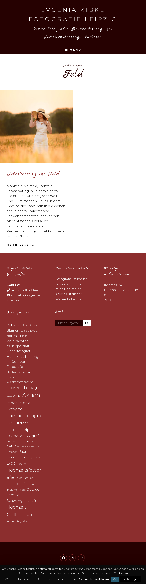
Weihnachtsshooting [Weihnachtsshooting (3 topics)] (20, 381)
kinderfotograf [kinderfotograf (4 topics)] (18, 351)
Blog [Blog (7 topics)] (11, 463)
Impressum (113, 285)
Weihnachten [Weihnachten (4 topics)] (18, 341)
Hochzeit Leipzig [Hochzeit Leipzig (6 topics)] (22, 387)
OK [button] (115, 579)
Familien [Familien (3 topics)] (28, 477)
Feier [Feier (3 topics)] (18, 477)
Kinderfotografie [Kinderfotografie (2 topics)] (30, 325)
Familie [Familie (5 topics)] (13, 495)
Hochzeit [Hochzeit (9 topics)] (16, 507)
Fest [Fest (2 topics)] (9, 362)
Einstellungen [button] (131, 579)
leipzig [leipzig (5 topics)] (12, 403)
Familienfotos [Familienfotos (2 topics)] (23, 446)
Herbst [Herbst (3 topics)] (11, 441)
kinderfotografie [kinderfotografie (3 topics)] (17, 521)
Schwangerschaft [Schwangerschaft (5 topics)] (21, 501)
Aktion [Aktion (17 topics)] (31, 395)
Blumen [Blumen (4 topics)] (13, 330)
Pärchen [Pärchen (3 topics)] (12, 451)
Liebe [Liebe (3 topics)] (33, 330)
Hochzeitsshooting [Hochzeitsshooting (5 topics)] (22, 357)
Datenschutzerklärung (94, 579)
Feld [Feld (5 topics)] (23, 336)
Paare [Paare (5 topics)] (23, 451)
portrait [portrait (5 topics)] (13, 336)
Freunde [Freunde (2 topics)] (35, 446)
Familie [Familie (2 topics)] (36, 458)
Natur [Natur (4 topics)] (20, 441)
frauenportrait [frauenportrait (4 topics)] (18, 346)
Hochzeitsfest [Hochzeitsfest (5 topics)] (18, 484)
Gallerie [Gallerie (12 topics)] (16, 515)
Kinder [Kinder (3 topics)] (17, 396)
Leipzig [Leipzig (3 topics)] (24, 330)
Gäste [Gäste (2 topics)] (23, 490)
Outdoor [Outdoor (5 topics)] (14, 430)
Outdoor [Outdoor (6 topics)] (20, 423)
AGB (107, 300)
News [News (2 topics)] (9, 396)
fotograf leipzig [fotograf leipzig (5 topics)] (19, 457)
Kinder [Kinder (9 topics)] (14, 324)
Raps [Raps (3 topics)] (29, 441)
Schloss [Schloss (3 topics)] (31, 515)
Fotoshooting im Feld (33, 174)
